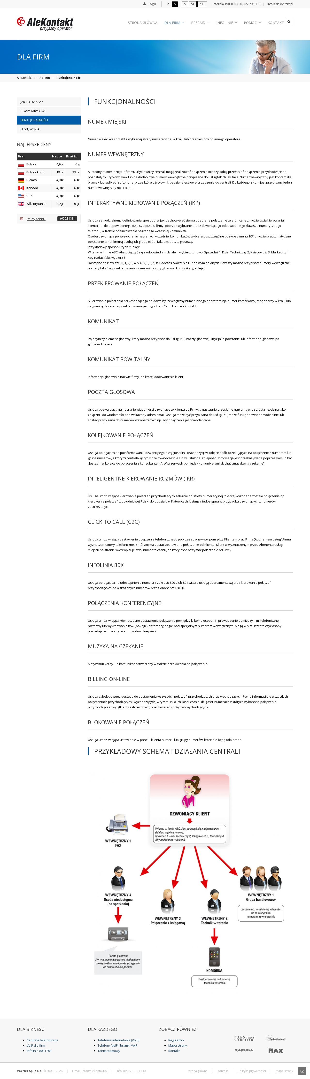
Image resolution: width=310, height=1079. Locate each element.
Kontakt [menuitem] (272, 21)
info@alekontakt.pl (280, 4)
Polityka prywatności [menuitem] (252, 1071)
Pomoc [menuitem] (250, 21)
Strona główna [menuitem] (148, 21)
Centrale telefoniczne (42, 1040)
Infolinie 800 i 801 (39, 1051)
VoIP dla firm (36, 1045)
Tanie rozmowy (109, 1051)
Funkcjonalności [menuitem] (34, 120)
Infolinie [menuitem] (226, 21)
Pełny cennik (52, 218)
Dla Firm (44, 78)
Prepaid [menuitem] (202, 21)
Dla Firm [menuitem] (178, 21)
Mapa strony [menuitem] (284, 1071)
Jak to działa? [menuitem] (32, 102)
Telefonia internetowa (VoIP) (118, 1040)
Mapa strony (177, 1045)
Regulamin (176, 1040)
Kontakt (174, 1051)
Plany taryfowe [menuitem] (33, 111)
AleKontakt (24, 78)
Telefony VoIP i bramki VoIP (118, 1045)
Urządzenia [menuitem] (30, 129)
